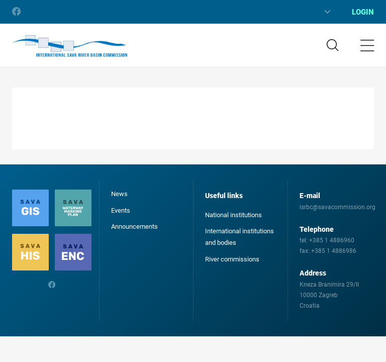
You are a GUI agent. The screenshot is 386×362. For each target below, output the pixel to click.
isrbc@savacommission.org (337, 207)
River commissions (232, 259)
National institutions (233, 215)
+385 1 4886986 (333, 250)
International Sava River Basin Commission (69, 46)
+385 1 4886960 (331, 240)
